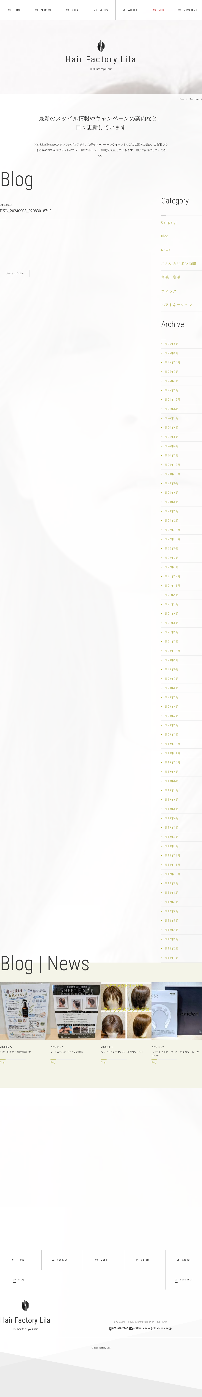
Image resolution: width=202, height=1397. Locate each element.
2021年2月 (172, 632)
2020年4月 (172, 706)
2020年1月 (172, 734)
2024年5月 (172, 436)
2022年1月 (172, 567)
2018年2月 (172, 948)
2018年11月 (172, 864)
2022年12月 (172, 529)
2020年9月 (172, 660)
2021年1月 (172, 641)
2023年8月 (172, 483)
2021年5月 (172, 622)
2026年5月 (172, 353)
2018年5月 (172, 920)
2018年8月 (172, 892)
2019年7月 (172, 790)
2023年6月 (172, 492)
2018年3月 (172, 939)
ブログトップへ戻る (15, 273)
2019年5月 (172, 809)
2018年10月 (172, 874)
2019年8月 (172, 781)
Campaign (169, 222)
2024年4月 (172, 446)
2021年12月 (172, 576)
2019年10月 (172, 762)
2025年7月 (172, 371)
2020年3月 (172, 716)
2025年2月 (172, 390)
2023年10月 (172, 474)
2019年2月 (172, 836)
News (165, 250)
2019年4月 (172, 818)
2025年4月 (172, 381)
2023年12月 (172, 464)
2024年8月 (172, 409)
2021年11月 (172, 585)
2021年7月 (172, 604)
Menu (72, 10)
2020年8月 (172, 669)
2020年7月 (172, 678)
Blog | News (194, 99)
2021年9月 (172, 595)
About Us (43, 10)
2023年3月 (172, 511)
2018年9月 (172, 883)
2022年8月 (172, 548)
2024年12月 (172, 399)
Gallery (101, 10)
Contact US (184, 1280)
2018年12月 (172, 855)
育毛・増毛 (171, 277)
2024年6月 (172, 427)
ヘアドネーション (176, 305)
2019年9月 (172, 771)
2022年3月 (172, 557)
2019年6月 (172, 799)
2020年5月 (172, 697)
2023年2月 (172, 520)
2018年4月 (172, 929)
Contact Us (187, 10)
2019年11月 (172, 753)
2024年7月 (172, 418)
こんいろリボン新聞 (178, 263)
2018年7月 (172, 902)
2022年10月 (172, 539)
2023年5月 (172, 502)
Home (14, 10)
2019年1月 (172, 846)
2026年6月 (172, 343)
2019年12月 (172, 743)
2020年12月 (172, 650)
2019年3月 (172, 827)
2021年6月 (172, 613)
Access (130, 10)
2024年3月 (172, 455)
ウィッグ (169, 291)
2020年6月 (172, 688)
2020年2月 (172, 725)
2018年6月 (172, 911)
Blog (159, 10)
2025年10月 (172, 362)
